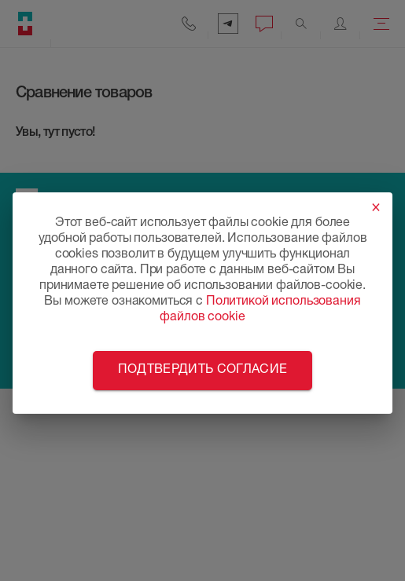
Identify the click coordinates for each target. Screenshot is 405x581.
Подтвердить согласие (202, 370)
